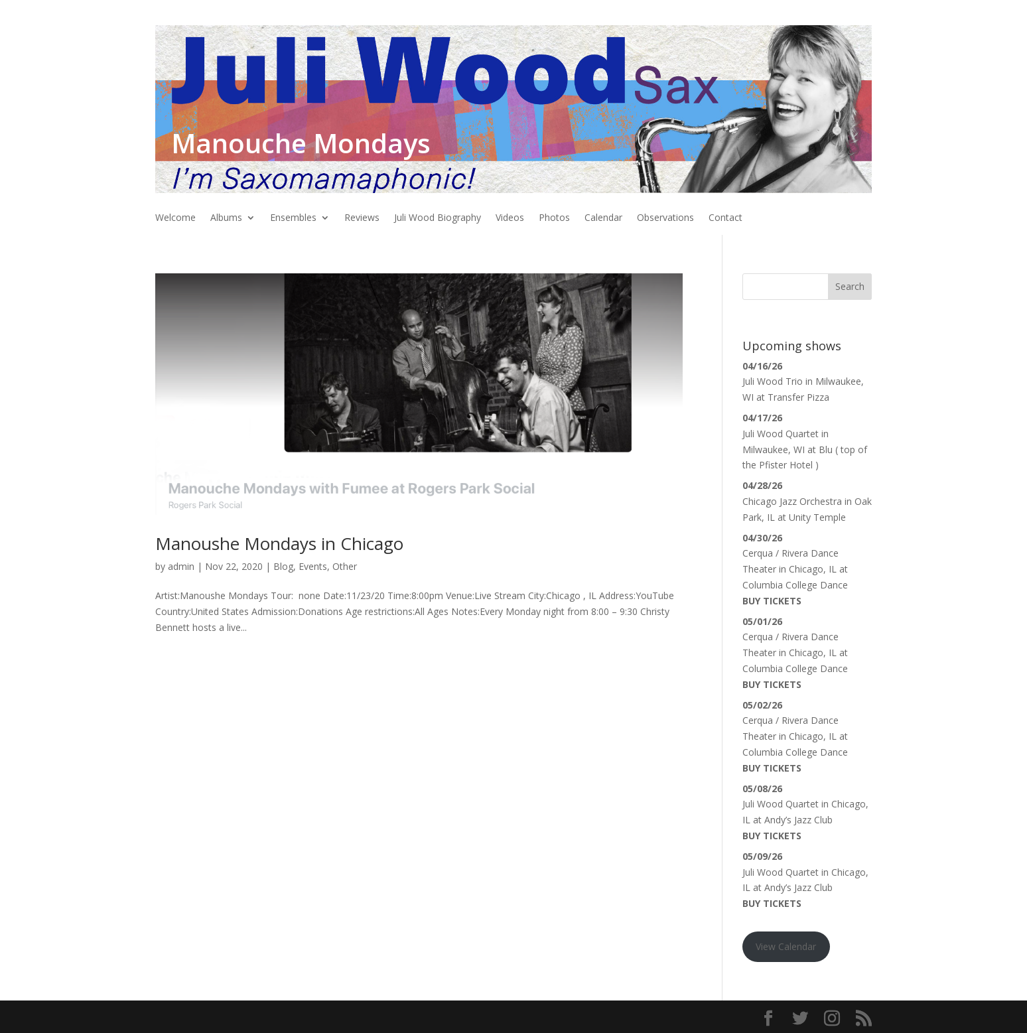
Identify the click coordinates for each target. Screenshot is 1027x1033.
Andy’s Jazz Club (798, 819)
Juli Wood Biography (437, 218)
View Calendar (786, 946)
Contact (725, 218)
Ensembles (293, 218)
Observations (665, 218)
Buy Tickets (771, 600)
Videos (510, 218)
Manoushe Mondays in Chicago (279, 543)
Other (344, 566)
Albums (226, 218)
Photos (554, 218)
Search (849, 286)
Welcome (175, 218)
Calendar (603, 218)
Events (313, 566)
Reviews (361, 218)
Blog (283, 566)
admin (181, 566)
